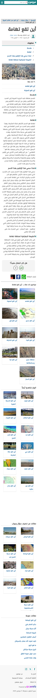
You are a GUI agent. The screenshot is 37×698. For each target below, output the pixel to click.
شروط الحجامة (31, 632)
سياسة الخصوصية (17, 678)
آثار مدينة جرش (31, 628)
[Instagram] (26, 669)
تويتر (13, 277)
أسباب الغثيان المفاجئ (28, 637)
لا (15, 267)
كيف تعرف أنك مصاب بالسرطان (25, 641)
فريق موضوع (19, 682)
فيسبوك (18, 277)
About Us (33, 682)
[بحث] (26, 2)
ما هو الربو (32, 645)
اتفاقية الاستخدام (31, 678)
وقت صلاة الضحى (30, 657)
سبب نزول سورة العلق (28, 653)
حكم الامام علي (30, 624)
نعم (21, 267)
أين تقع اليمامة (30, 620)
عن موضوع (19, 674)
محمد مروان (13, 35)
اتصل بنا (33, 674)
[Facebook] (34, 669)
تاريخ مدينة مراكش (29, 649)
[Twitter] (30, 669)
